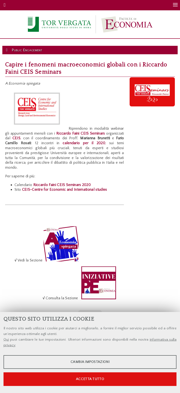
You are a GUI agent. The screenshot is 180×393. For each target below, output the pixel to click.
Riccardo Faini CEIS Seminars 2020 (62, 185)
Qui (6, 340)
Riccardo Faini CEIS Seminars (80, 133)
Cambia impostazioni (90, 362)
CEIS (16, 138)
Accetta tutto (90, 379)
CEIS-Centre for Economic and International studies (64, 189)
